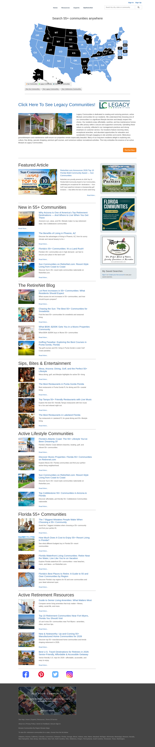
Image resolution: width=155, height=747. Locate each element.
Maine (90, 737)
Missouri (125, 737)
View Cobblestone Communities (71, 89)
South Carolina (98, 739)
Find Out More (130, 150)
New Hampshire (24, 739)
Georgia (69, 737)
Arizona (27, 737)
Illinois (75, 737)
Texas (114, 739)
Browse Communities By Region (29, 728)
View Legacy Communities (51, 89)
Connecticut (49, 737)
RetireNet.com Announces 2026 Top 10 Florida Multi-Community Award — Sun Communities (77, 173)
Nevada (131, 737)
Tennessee (107, 739)
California (34, 737)
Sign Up (138, 2)
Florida (63, 737)
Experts (33, 719)
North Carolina (60, 739)
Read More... (91, 195)
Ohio (67, 739)
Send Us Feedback (43, 724)
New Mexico (43, 739)
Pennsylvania (87, 739)
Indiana (80, 737)
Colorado (41, 737)
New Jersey (34, 739)
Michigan (103, 737)
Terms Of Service (51, 719)
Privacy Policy (30, 724)
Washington (121, 739)
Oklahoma (73, 739)
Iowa (85, 737)
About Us (22, 724)
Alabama (21, 737)
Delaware (57, 737)
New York (51, 739)
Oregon (79, 739)
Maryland (96, 737)
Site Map (21, 719)
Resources (40, 719)
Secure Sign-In (56, 724)
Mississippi (118, 737)
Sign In (104, 275)
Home (28, 719)
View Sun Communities (33, 89)
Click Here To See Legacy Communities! (56, 104)
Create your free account (116, 275)
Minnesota (110, 737)
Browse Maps (45, 728)
